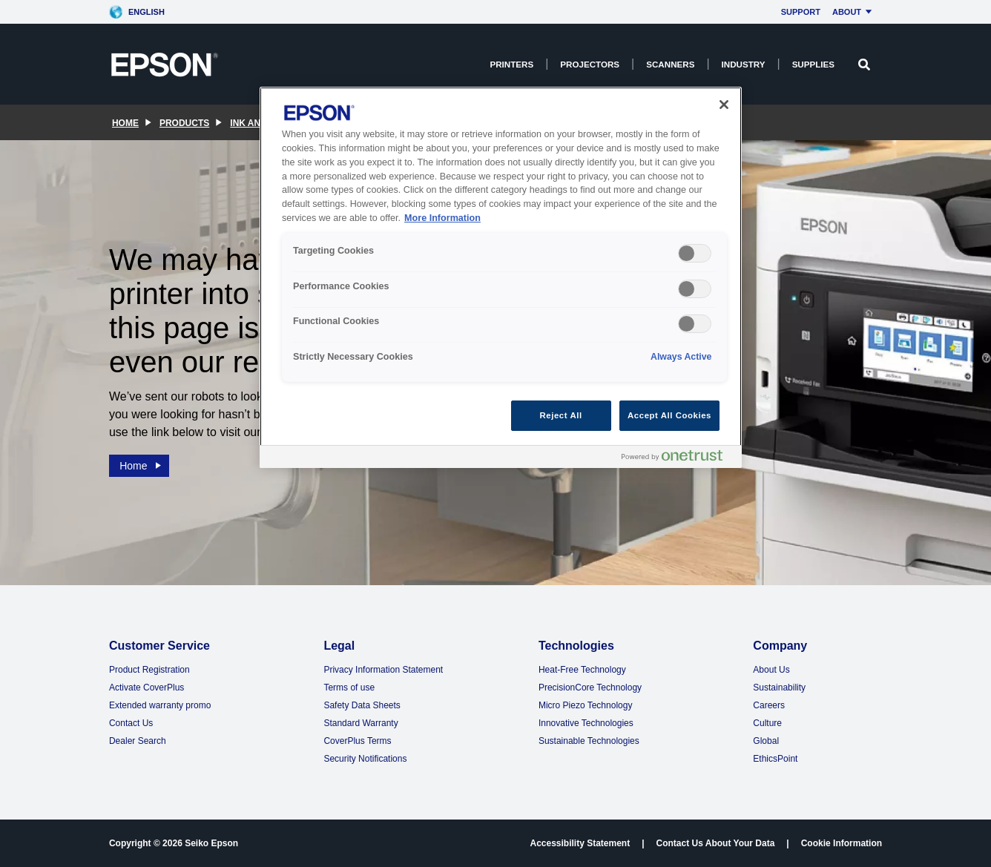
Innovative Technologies (586, 723)
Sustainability (779, 687)
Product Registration (149, 670)
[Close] (724, 104)
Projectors (589, 64)
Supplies (813, 64)
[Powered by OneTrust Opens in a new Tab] (678, 458)
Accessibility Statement (580, 843)
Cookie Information (841, 843)
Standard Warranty (360, 723)
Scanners (670, 64)
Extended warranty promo (160, 705)
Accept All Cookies (669, 415)
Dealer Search (137, 741)
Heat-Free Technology (582, 670)
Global (766, 741)
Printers (511, 64)
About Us (771, 670)
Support (800, 11)
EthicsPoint (775, 759)
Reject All (561, 415)
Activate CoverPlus (146, 687)
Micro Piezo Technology (586, 705)
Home (140, 463)
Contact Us (131, 723)
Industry (744, 64)
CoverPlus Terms (357, 741)
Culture (767, 723)
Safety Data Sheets (361, 705)
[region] (501, 278)
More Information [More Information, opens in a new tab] (442, 218)
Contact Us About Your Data (715, 843)
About (854, 11)
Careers (769, 705)
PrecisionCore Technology (590, 687)
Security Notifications (364, 759)
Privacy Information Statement (383, 670)
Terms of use (349, 687)
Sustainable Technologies (589, 741)
